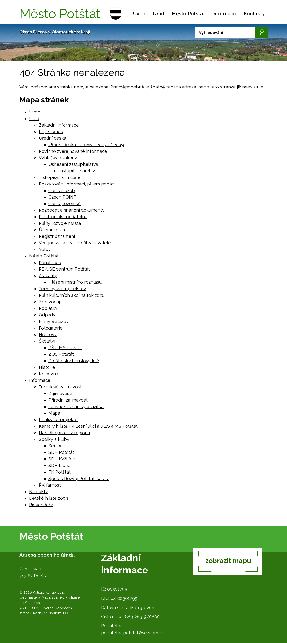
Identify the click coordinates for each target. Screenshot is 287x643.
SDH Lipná (59, 465)
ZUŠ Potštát (61, 354)
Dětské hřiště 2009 (48, 498)
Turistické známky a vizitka (76, 406)
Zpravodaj (49, 301)
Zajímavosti (60, 393)
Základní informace (59, 125)
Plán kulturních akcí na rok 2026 (71, 295)
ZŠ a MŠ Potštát (65, 347)
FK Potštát (59, 471)
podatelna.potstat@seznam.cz (132, 632)
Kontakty (254, 13)
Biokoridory (41, 504)
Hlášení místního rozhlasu (75, 282)
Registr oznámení (57, 236)
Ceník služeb (61, 190)
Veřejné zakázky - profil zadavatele (75, 242)
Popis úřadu (51, 131)
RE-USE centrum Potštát (64, 269)
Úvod (139, 13)
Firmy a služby (54, 321)
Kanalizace (50, 262)
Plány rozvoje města (60, 223)
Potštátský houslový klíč (73, 360)
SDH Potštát (61, 452)
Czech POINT (62, 197)
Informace (224, 13)
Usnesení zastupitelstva (73, 164)
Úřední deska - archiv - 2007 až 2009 (86, 144)
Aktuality (48, 275)
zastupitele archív (76, 170)
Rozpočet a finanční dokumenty (71, 210)
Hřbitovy (48, 334)
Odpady (47, 314)
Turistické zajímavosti (61, 386)
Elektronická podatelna (63, 216)
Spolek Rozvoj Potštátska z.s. (78, 478)
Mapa (54, 413)
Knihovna (48, 373)
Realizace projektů (58, 419)
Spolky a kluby (54, 439)
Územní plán (52, 229)
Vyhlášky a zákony (58, 157)
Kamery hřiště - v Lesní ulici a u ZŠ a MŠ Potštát (88, 426)
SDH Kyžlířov (61, 458)
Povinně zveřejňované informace (73, 151)
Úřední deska (52, 138)
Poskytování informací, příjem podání (77, 183)
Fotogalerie (51, 327)
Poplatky (48, 308)
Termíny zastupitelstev (62, 288)
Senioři (55, 445)
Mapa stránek (53, 597)
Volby (45, 249)
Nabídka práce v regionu (64, 432)
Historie (47, 367)
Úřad (158, 13)
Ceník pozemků (64, 203)
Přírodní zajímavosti (68, 399)
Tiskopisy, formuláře (59, 177)
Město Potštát (188, 13)
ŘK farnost (50, 485)
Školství (47, 341)
